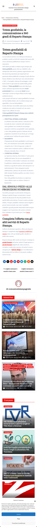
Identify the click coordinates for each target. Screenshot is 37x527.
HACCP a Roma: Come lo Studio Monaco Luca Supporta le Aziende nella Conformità (18, 475)
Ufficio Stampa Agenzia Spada (12, 326)
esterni (18, 43)
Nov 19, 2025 (28, 326)
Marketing (30, 367)
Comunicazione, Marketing (9, 25)
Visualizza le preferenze (18, 523)
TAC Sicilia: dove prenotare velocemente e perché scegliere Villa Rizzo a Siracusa (17, 423)
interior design (16, 250)
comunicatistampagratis (13, 41)
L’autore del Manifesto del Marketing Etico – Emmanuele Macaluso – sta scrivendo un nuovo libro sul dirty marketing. (18, 384)
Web (21, 369)
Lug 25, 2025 (23, 388)
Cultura (30, 364)
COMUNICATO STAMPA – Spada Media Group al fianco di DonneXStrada (16, 322)
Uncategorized (8, 406)
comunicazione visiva (9, 43)
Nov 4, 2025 (28, 357)
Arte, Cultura (7, 364)
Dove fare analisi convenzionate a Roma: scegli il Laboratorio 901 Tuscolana (18, 449)
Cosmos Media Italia (10, 388)
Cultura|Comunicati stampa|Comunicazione (14, 367)
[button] (34, 500)
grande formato (7, 242)
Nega (18, 519)
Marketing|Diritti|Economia (10, 369)
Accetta (18, 514)
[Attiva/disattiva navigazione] (3, 6)
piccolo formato (7, 245)
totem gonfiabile (25, 43)
